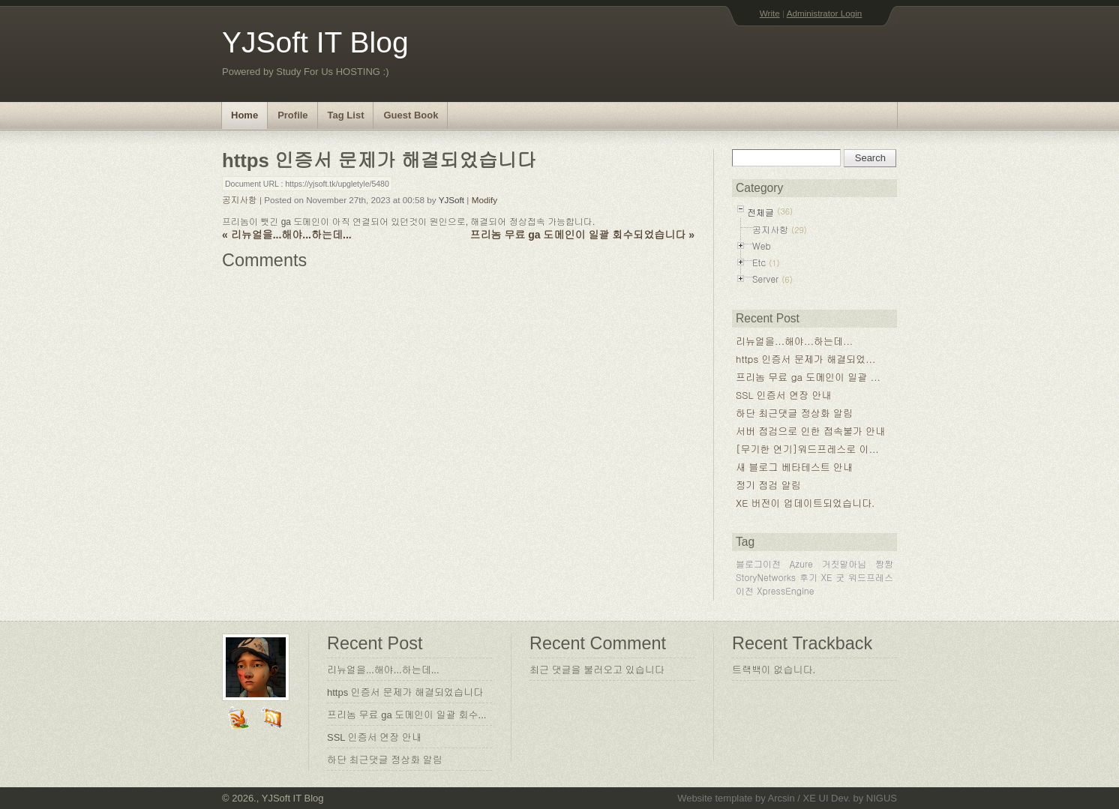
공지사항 (239, 200)
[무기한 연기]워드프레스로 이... (807, 449)
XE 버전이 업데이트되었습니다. (805, 503)
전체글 (760, 211)
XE (826, 577)
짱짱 (884, 563)
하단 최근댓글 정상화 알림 (794, 413)
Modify (484, 200)
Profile (293, 115)
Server (765, 278)
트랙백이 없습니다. (773, 670)
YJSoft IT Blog (315, 42)
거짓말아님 (843, 563)
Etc (759, 262)
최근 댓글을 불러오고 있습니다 (597, 670)
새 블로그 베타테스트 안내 (794, 467)
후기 (809, 577)
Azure (801, 563)
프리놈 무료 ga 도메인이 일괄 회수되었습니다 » (582, 235)
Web (761, 245)
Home (244, 115)
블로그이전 (758, 563)
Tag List (346, 115)
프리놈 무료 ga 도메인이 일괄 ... (808, 377)
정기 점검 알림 (768, 485)
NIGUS (881, 798)
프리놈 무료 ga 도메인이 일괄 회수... (406, 715)
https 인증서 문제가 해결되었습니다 (405, 692)
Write (770, 13)
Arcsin (781, 798)
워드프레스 (870, 577)
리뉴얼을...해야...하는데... (794, 341)
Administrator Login (824, 13)
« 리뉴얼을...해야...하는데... (287, 235)
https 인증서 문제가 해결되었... (805, 359)
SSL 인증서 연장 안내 (784, 395)
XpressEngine (785, 590)
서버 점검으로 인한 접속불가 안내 (810, 431)
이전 (745, 590)
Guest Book (410, 115)
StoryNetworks (766, 577)
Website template (714, 798)
